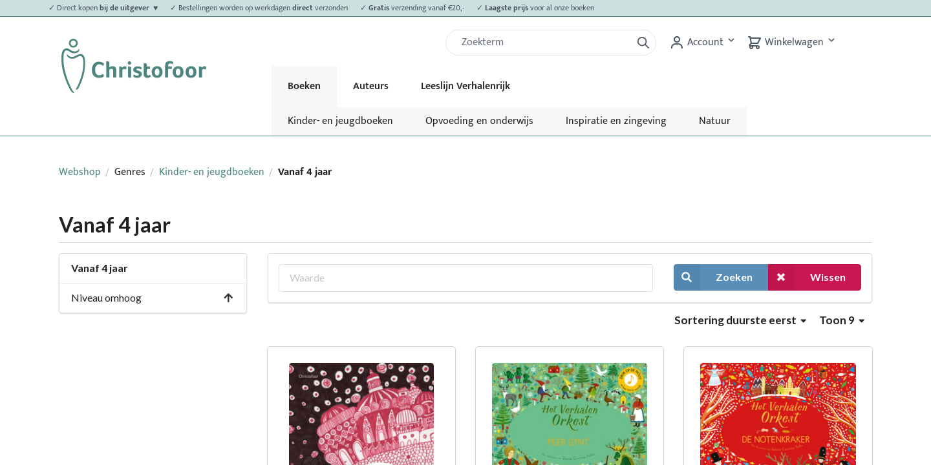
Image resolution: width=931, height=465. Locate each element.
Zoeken (713, 277)
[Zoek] (544, 43)
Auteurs (371, 86)
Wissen (807, 277)
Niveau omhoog (152, 297)
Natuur (715, 121)
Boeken (304, 86)
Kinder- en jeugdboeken (340, 121)
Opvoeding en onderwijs (479, 121)
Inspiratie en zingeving (616, 121)
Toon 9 (841, 320)
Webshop (80, 172)
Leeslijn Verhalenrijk (465, 86)
